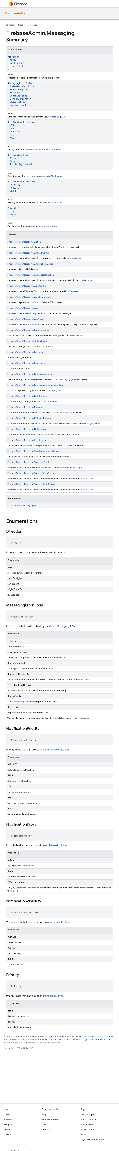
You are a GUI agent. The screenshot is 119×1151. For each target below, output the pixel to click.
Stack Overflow (88, 1119)
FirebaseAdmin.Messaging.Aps (22, 307)
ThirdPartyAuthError (22, 86)
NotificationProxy (18, 154)
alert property (29, 324)
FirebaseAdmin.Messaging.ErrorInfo (25, 352)
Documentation (15, 13)
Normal (14, 214)
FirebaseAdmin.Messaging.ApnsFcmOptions (29, 296)
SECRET (14, 190)
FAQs (83, 1134)
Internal (15, 92)
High (12, 211)
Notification (35, 302)
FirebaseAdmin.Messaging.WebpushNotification (31, 484)
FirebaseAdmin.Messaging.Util (22, 505)
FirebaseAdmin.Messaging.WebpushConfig (28, 462)
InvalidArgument (19, 89)
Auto (12, 59)
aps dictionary (29, 313)
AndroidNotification (51, 149)
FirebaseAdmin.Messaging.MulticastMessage (29, 418)
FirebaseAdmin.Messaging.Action (24, 241)
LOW (12, 128)
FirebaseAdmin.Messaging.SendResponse (28, 440)
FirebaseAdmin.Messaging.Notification (26, 429)
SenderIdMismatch (20, 98)
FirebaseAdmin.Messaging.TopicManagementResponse (34, 451)
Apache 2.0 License (52, 1039)
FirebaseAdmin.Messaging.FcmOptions (26, 363)
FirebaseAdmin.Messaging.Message (25, 407)
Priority (12, 208)
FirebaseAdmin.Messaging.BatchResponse (28, 330)
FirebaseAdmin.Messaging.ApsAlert (25, 319)
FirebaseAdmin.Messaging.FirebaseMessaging (30, 374)
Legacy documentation (92, 1139)
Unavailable (17, 101)
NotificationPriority (20, 122)
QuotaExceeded (18, 95)
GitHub (7, 1134)
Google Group (88, 1124)
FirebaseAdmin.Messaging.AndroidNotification (30, 274)
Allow (13, 158)
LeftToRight (17, 62)
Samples (8, 1124)
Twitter (45, 1124)
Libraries (8, 1129)
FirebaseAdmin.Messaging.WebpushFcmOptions (31, 473)
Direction (13, 56)
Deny (12, 161)
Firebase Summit (50, 1119)
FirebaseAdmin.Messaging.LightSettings (27, 396)
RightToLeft (17, 66)
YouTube (46, 1129)
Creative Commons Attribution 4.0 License (93, 1036)
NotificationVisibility (21, 181)
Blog (44, 1114)
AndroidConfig (48, 226)
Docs (20, 25)
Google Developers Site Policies (96, 1039)
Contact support (89, 1114)
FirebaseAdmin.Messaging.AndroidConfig (28, 252)
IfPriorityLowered (21, 164)
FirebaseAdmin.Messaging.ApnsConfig (26, 285)
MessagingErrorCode (19, 83)
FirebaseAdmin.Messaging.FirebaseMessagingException (35, 385)
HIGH (12, 134)
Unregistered (18, 105)
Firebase (10, 25)
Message (76, 258)
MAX (12, 137)
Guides (7, 1114)
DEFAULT (14, 131)
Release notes (87, 1129)
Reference (32, 25)
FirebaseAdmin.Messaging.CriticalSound (27, 341)
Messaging (55, 116)
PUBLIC (14, 187)
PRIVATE (14, 184)
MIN (12, 125)
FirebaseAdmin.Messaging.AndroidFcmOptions (30, 263)
